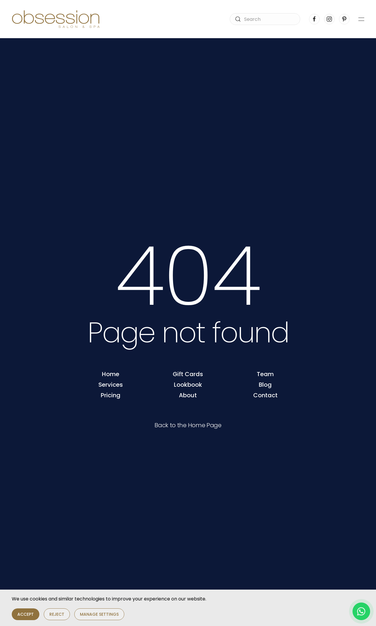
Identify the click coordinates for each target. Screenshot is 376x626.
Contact (265, 395)
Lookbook (188, 385)
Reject (56, 614)
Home (110, 374)
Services (110, 385)
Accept (25, 614)
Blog (265, 385)
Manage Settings (99, 614)
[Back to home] (56, 19)
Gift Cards (188, 374)
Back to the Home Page (188, 425)
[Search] (265, 19)
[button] (361, 19)
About (188, 395)
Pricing (110, 395)
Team (265, 374)
